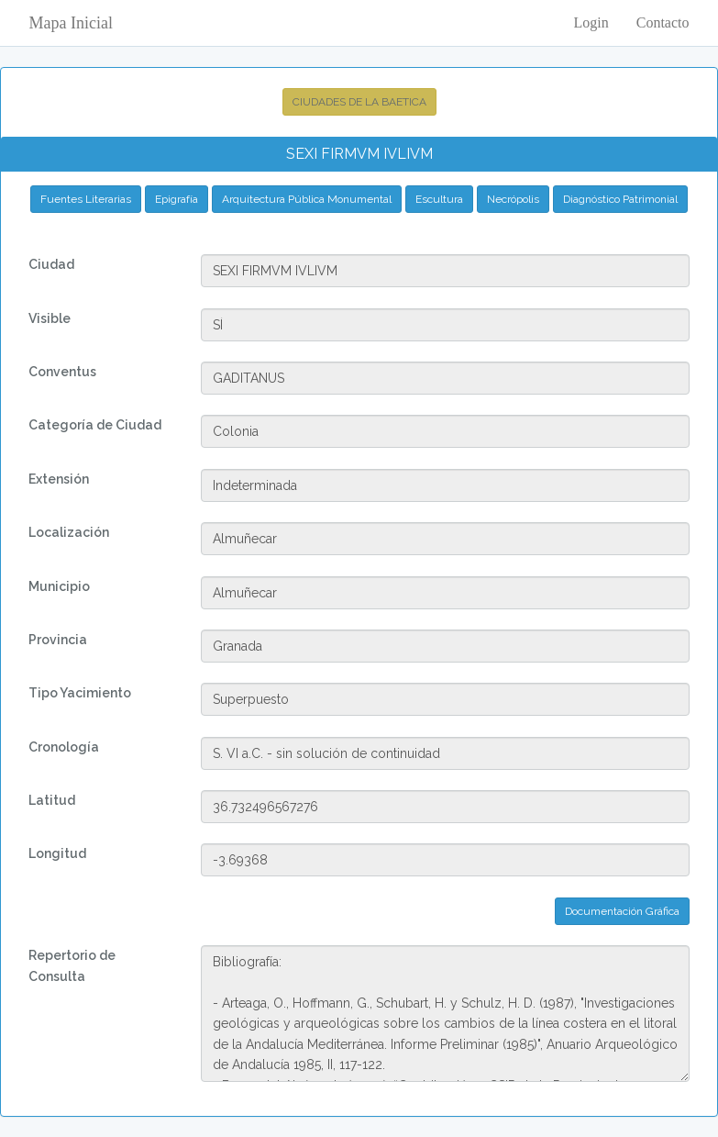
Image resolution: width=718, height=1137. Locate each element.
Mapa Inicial (71, 23)
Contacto (663, 22)
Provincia (57, 639)
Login (591, 22)
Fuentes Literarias (85, 199)
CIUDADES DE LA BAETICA (359, 101)
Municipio (59, 586)
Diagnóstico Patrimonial (620, 199)
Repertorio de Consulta (72, 965)
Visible (49, 318)
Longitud (57, 853)
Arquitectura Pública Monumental (307, 199)
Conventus (62, 371)
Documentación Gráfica (622, 911)
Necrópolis (513, 199)
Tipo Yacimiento (79, 693)
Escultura (439, 199)
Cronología (63, 747)
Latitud (51, 800)
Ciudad (51, 264)
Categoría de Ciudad (94, 425)
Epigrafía (176, 199)
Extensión (58, 479)
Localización (68, 532)
